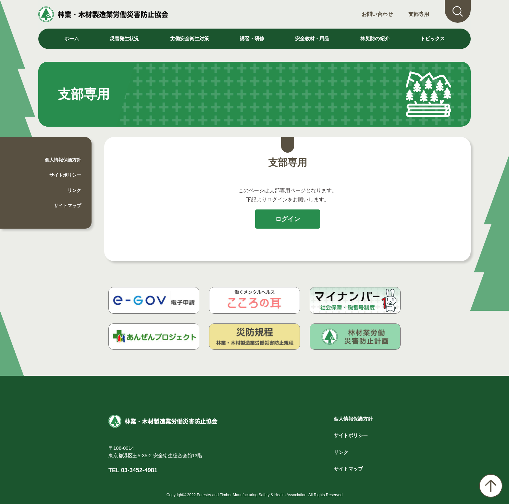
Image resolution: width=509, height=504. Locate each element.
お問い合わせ (377, 14)
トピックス (432, 38)
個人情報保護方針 (63, 159)
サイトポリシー (65, 175)
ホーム (71, 38)
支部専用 (418, 14)
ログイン (287, 219)
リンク (74, 190)
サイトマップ (67, 205)
